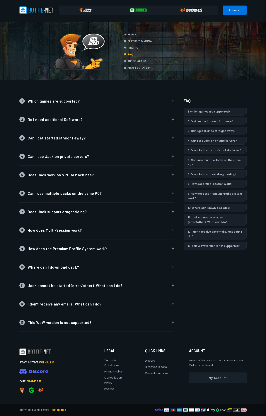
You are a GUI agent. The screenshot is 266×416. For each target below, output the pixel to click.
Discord (150, 361)
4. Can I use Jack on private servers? (212, 141)
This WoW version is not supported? (55, 322)
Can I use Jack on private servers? (54, 156)
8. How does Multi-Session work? (210, 184)
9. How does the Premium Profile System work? (215, 196)
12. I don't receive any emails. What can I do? (215, 234)
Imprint (109, 389)
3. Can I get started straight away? (211, 131)
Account (235, 10)
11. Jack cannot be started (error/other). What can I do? (207, 220)
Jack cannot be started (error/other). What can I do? (70, 285)
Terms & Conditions (111, 362)
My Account (218, 378)
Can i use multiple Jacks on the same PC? (60, 193)
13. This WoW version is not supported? (214, 246)
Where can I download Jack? (49, 267)
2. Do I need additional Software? (210, 121)
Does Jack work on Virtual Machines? (56, 174)
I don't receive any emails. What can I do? (60, 304)
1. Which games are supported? (209, 111)
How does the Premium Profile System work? (63, 248)
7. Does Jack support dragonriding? (212, 174)
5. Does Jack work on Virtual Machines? (214, 150)
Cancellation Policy (113, 380)
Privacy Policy (113, 371)
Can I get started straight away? (52, 138)
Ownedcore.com (156, 373)
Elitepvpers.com (156, 367)
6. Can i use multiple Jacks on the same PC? (214, 162)
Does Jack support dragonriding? (53, 211)
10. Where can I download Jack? (209, 208)
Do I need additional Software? (51, 119)
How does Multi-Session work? (50, 230)
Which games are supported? (49, 101)
